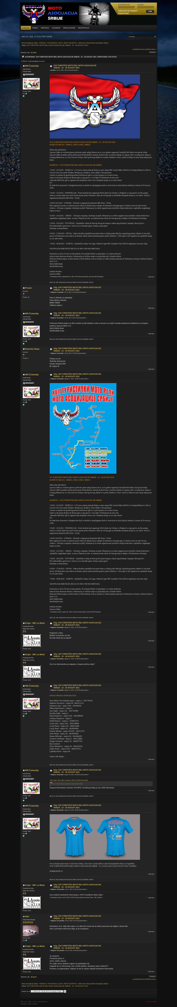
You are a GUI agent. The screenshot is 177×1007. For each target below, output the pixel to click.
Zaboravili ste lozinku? (128, 11)
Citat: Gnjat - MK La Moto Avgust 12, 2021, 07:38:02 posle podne (69, 780)
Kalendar (56, 28)
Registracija (83, 28)
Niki (27, 916)
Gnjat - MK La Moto (35, 623)
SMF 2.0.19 (24, 1001)
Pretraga (45, 28)
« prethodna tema (138, 49)
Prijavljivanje (69, 28)
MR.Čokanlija (32, 66)
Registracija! (123, 13)
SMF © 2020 (32, 1001)
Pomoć (35, 28)
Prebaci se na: (26, 991)
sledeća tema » (150, 49)
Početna (26, 28)
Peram (28, 288)
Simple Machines (42, 1001)
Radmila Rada (32, 349)
